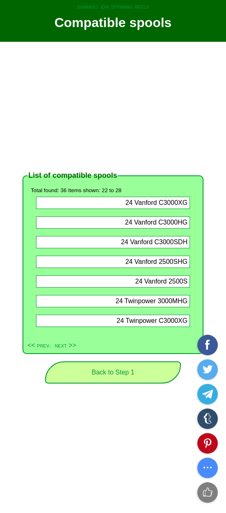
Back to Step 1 (113, 372)
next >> (65, 345)
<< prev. (39, 345)
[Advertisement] (113, 106)
